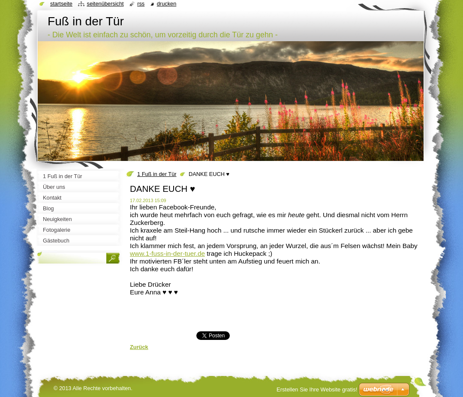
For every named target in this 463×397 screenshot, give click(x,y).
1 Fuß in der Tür (157, 174)
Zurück (139, 347)
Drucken (167, 3)
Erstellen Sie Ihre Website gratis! (317, 389)
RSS (140, 3)
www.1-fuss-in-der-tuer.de (167, 253)
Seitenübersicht (105, 3)
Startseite (61, 3)
